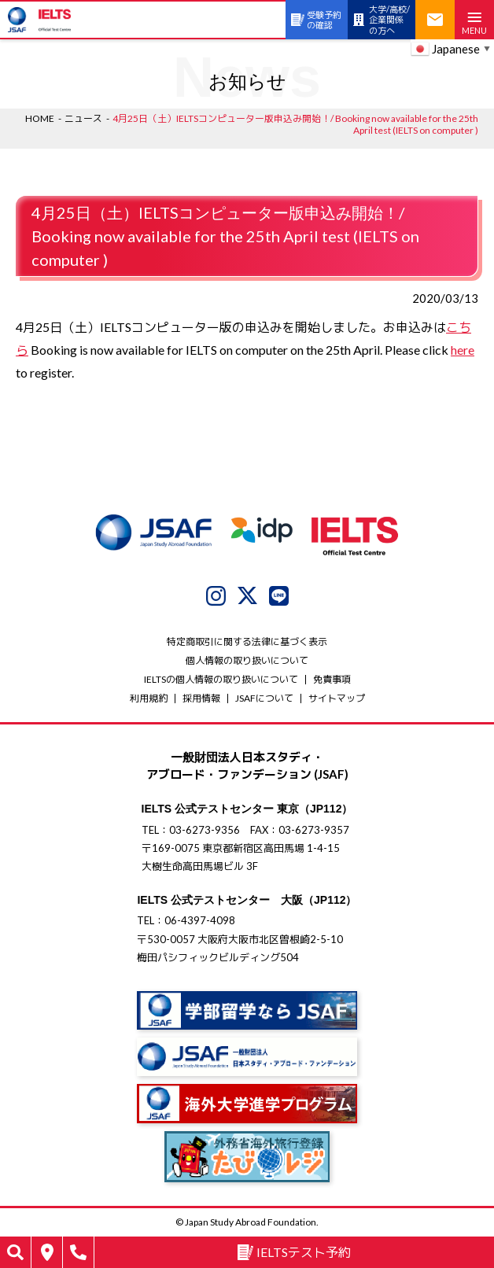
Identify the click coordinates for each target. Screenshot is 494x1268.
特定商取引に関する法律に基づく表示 (247, 641)
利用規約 (149, 698)
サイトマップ (336, 698)
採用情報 (201, 698)
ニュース (83, 118)
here (462, 349)
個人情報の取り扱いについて (247, 660)
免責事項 (332, 679)
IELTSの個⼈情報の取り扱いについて (221, 679)
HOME (39, 118)
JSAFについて (264, 698)
